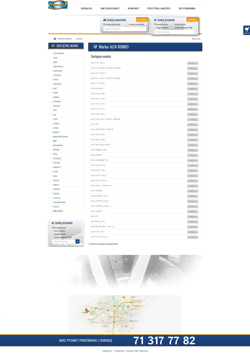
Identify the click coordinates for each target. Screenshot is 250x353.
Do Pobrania (187, 8)
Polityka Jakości (159, 8)
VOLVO (56, 207)
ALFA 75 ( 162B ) (140, 83)
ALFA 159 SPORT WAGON (140, 129)
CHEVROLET (58, 66)
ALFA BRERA (140, 155)
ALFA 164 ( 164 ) (140, 134)
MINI (55, 141)
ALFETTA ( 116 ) (140, 231)
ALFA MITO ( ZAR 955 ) (140, 185)
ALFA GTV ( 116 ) (140, 170)
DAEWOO (57, 84)
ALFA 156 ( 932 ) (140, 114)
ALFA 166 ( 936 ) (140, 139)
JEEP (55, 110)
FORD (55, 93)
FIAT (55, 88)
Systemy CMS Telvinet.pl (137, 351)
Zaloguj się (107, 351)
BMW (55, 62)
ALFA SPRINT (140, 211)
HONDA (56, 97)
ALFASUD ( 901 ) (140, 221)
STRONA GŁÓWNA (64, 39)
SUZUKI (56, 193)
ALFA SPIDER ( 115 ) (140, 196)
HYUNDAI (57, 101)
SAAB (55, 172)
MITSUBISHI (58, 145)
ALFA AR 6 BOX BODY (140, 145)
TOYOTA (56, 198)
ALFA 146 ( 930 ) (140, 99)
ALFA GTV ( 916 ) (140, 175)
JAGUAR (56, 106)
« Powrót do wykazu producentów (98, 244)
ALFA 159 (140, 124)
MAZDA (56, 132)
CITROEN (57, 75)
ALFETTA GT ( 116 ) (140, 237)
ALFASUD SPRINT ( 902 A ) (140, 226)
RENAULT (57, 167)
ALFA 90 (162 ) (140, 88)
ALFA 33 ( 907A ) (140, 73)
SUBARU (56, 189)
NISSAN (56, 150)
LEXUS (56, 128)
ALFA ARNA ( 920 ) (140, 150)
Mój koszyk (196, 39)
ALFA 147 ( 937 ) (140, 104)
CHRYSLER (57, 71)
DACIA (55, 79)
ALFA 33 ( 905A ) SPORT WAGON (140, 68)
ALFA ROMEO (58, 53)
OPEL (55, 154)
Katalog (86, 8)
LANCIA (56, 123)
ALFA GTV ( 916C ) (140, 180)
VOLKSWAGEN (59, 202)
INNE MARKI (58, 211)
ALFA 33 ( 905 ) (140, 63)
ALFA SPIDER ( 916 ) (140, 201)
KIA (54, 115)
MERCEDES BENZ (60, 137)
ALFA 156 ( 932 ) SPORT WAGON (140, 119)
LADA (55, 119)
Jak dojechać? (110, 8)
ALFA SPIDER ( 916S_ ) (140, 206)
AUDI (55, 58)
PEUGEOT (57, 158)
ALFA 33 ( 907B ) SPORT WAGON (140, 78)
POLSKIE (56, 163)
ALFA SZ (140, 216)
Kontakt (133, 8)
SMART (56, 185)
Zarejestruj (119, 351)
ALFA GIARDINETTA (140, 160)
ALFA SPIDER (140, 191)
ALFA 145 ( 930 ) (140, 93)
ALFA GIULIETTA (140, 165)
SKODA (56, 180)
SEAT (55, 176)
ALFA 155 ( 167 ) (140, 109)
